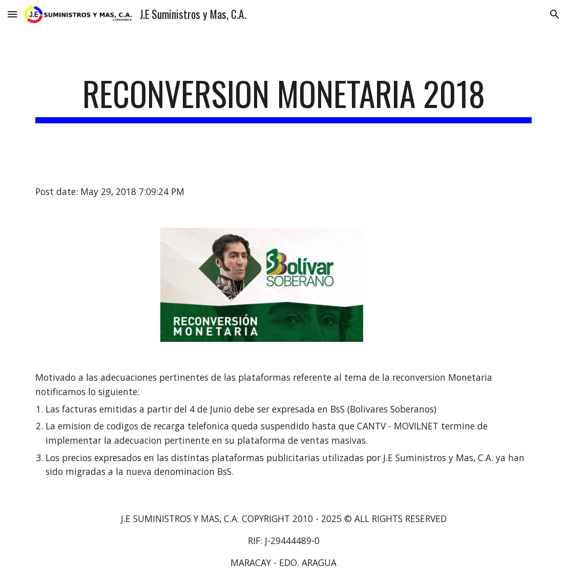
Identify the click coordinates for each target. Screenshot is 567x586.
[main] (283, 98)
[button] (12, 14)
